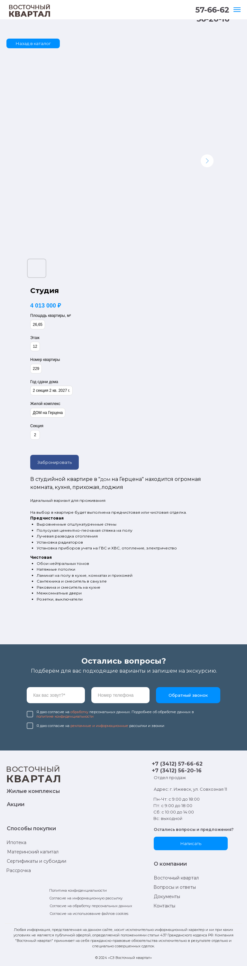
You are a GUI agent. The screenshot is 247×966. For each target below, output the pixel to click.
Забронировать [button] (54, 462)
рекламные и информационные (99, 725)
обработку (79, 712)
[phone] (120, 695)
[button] (191, 843)
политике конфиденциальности (65, 716)
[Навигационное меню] (237, 9)
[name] (56, 695)
